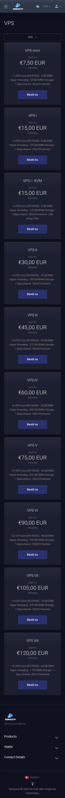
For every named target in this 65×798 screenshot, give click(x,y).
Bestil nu (32, 94)
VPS (32, 37)
